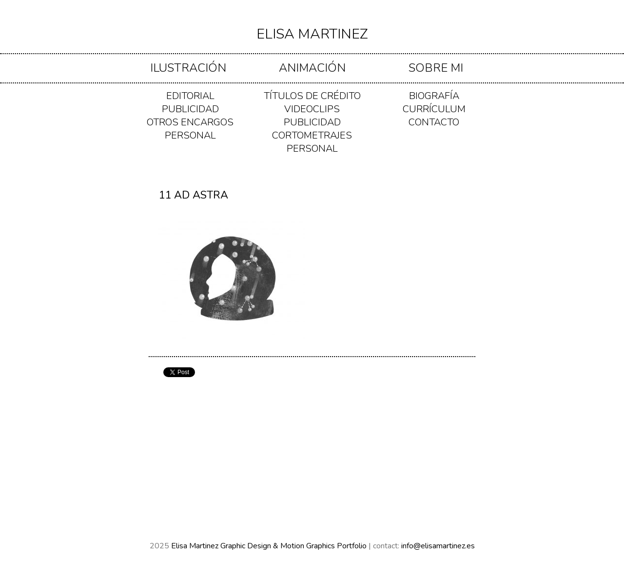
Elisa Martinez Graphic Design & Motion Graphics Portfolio (270, 546)
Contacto (434, 122)
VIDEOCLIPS (312, 109)
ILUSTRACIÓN (188, 68)
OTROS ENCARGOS (190, 122)
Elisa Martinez (312, 33)
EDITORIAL (190, 95)
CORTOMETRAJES (312, 135)
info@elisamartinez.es (438, 546)
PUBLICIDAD (190, 109)
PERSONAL (190, 135)
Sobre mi (436, 68)
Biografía (434, 95)
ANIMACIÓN (312, 68)
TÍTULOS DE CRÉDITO (312, 95)
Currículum (434, 109)
